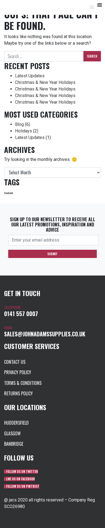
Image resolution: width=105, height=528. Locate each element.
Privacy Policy (17, 372)
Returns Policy (18, 393)
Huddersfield (16, 422)
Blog (19, 124)
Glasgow (12, 433)
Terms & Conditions (23, 383)
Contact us (14, 362)
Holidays (23, 131)
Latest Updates (30, 75)
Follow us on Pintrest (21, 486)
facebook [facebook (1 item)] (8, 193)
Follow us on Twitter (21, 471)
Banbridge (13, 444)
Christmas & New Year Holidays (45, 82)
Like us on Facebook (19, 479)
